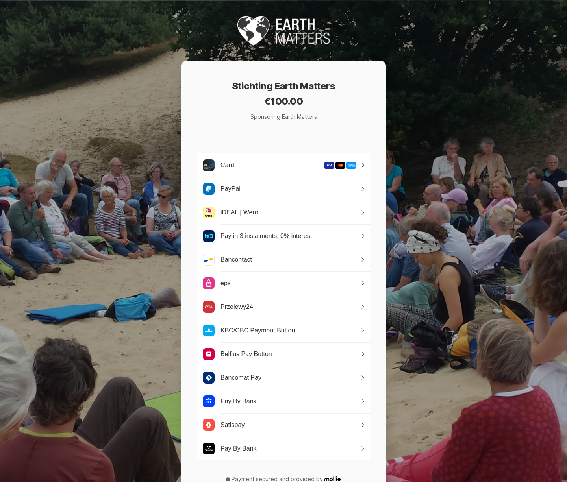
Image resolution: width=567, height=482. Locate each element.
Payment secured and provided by (277, 479)
